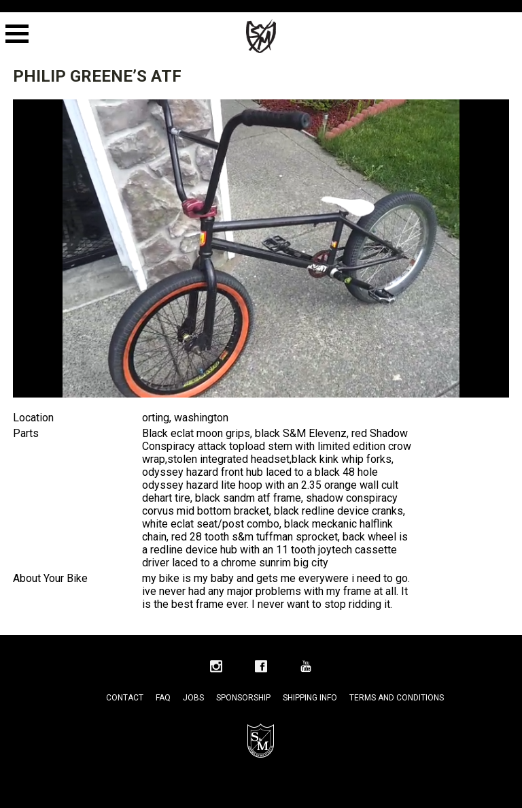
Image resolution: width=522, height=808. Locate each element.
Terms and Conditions (396, 697)
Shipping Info (310, 697)
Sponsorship (243, 697)
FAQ (163, 697)
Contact (124, 697)
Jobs (193, 697)
